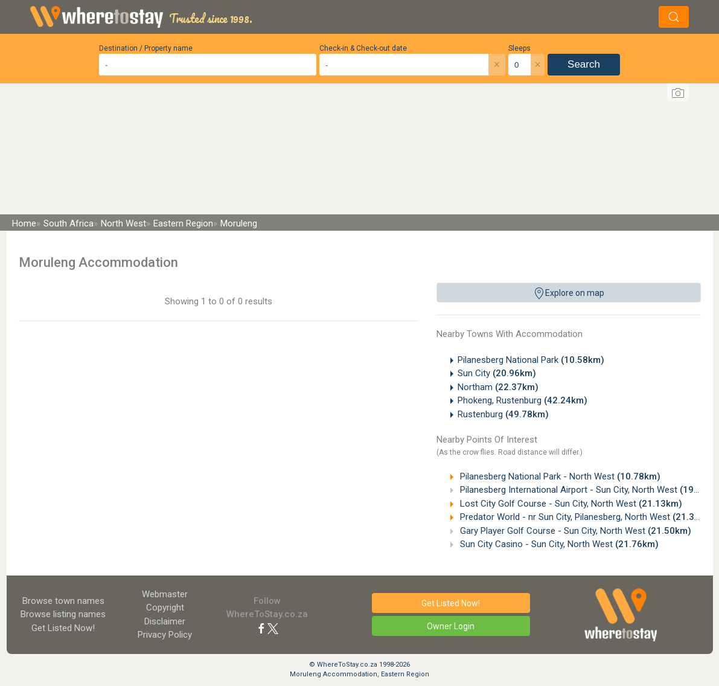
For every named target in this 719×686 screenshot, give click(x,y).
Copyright (165, 607)
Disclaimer (164, 621)
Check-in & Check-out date (363, 48)
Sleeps (519, 48)
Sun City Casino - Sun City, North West (558, 544)
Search (583, 64)
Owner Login (451, 626)
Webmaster (165, 594)
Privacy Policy (165, 634)
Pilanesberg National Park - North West (559, 476)
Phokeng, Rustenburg (522, 400)
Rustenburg (503, 414)
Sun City (497, 373)
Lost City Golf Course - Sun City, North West (570, 503)
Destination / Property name (146, 48)
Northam (498, 387)
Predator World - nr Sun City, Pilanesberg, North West (587, 516)
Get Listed (63, 628)
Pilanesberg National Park (531, 359)
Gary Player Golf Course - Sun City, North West (574, 530)
